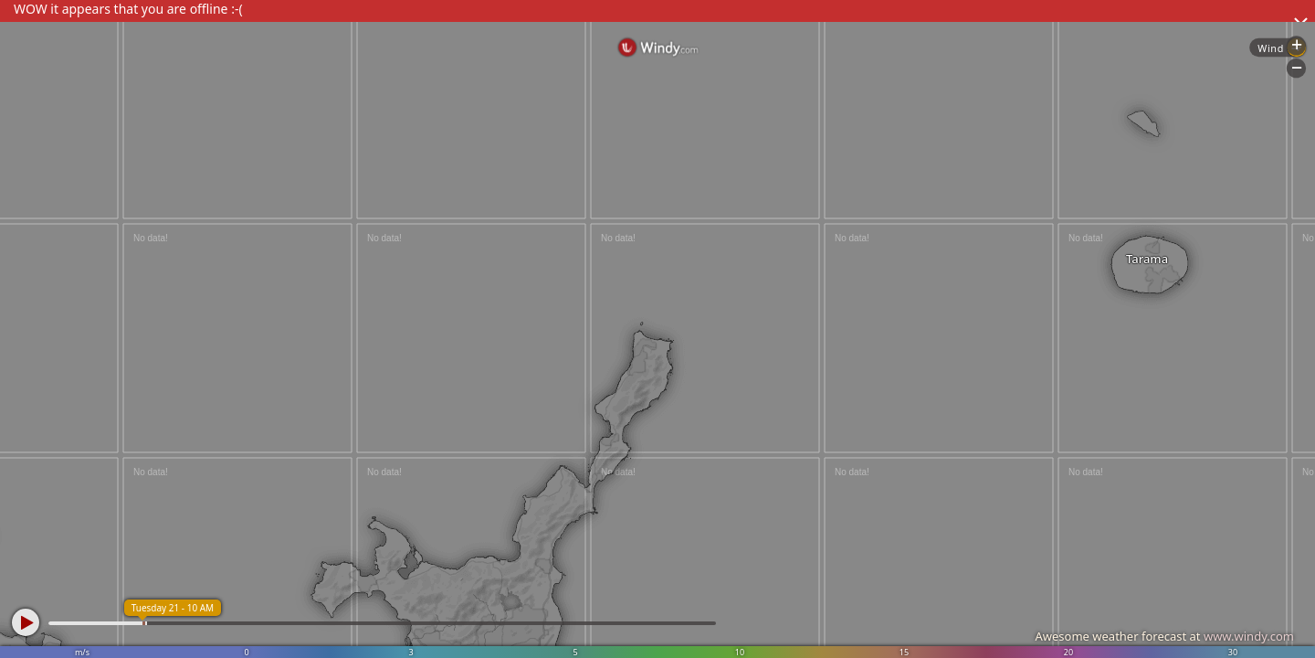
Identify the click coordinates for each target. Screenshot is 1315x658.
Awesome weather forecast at (1164, 636)
